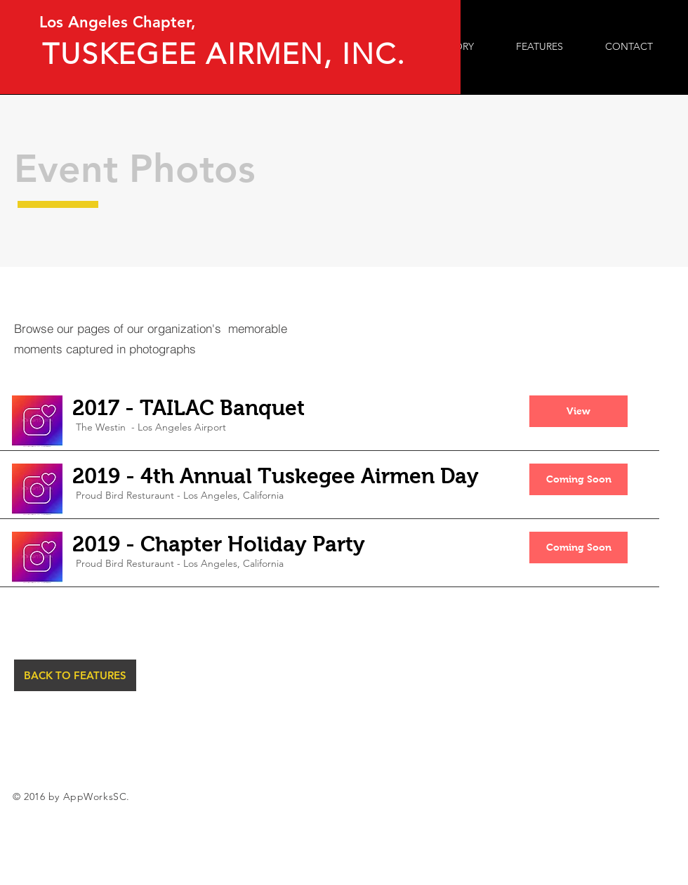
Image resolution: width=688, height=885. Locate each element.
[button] (578, 411)
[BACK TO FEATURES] (75, 675)
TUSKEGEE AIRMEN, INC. (228, 54)
